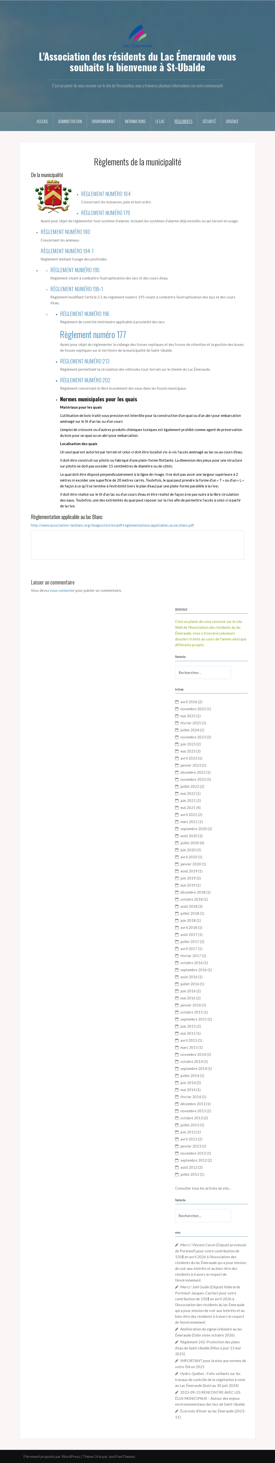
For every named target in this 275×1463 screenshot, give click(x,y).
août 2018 (188, 906)
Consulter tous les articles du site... (203, 1188)
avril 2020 (188, 857)
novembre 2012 (193, 1153)
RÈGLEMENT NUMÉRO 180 (65, 231)
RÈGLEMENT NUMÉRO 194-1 (67, 251)
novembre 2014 (193, 1054)
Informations (135, 121)
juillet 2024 (189, 730)
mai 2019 (187, 885)
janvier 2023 (190, 765)
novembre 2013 (193, 1111)
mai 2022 (187, 793)
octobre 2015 (191, 1012)
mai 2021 (187, 807)
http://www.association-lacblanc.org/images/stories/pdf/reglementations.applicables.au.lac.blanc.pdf (112, 525)
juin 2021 (188, 800)
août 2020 (188, 836)
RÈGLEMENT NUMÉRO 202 (85, 380)
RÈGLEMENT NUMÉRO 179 (105, 212)
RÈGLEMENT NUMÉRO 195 (74, 270)
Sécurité (209, 121)
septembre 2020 (193, 828)
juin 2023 (188, 744)
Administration (70, 121)
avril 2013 (188, 1139)
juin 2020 (188, 850)
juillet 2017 (189, 941)
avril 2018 (188, 927)
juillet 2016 (189, 984)
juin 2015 (188, 1026)
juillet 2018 (189, 913)
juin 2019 (188, 878)
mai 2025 (187, 716)
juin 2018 (188, 920)
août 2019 (188, 871)
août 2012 (188, 1167)
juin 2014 (188, 1082)
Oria (98, 1456)
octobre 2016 (191, 962)
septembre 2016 (193, 970)
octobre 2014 (191, 1061)
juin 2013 (188, 1132)
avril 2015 (188, 1040)
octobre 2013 (191, 1118)
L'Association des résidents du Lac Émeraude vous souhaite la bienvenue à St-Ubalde (137, 61)
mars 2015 (189, 1047)
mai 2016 (187, 998)
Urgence (232, 121)
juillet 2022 (189, 786)
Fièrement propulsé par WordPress (51, 1456)
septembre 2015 (193, 1019)
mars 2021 (189, 821)
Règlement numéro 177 (93, 334)
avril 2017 (188, 948)
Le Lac (160, 121)
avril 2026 (188, 702)
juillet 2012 (189, 1174)
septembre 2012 (193, 1160)
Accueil (42, 121)
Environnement (103, 121)
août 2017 (188, 934)
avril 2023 (188, 758)
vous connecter (62, 590)
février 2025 (190, 723)
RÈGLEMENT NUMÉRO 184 (106, 193)
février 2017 (190, 955)
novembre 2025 (193, 709)
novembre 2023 (193, 737)
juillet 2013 (189, 1125)
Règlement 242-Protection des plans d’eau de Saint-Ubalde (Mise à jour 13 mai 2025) (208, 1348)
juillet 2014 (189, 1075)
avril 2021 (188, 814)
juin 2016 (188, 991)
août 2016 (188, 977)
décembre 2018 (192, 892)
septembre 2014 (193, 1068)
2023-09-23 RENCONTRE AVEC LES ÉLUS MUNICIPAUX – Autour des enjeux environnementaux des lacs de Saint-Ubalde (210, 1398)
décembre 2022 (192, 772)
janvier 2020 (190, 864)
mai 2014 (187, 1089)
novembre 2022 (193, 779)
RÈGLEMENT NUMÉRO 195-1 (76, 289)
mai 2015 (187, 1033)
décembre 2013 (192, 1104)
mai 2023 (187, 751)
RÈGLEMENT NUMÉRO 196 (84, 313)
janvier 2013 (190, 1146)
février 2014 (190, 1097)
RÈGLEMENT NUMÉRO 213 (84, 361)
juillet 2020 (189, 843)
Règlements (184, 121)
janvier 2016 (190, 1005)
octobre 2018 (191, 899)
